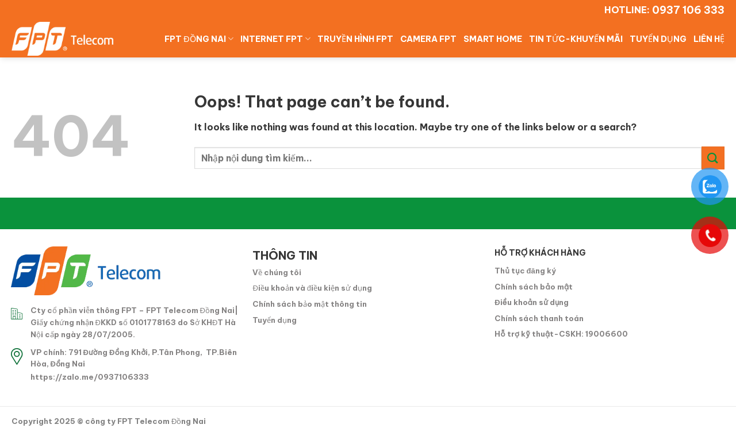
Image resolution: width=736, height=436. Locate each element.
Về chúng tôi (276, 272)
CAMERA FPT (428, 39)
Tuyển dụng (274, 320)
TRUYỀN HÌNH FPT (355, 39)
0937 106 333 (688, 10)
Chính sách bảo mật (533, 286)
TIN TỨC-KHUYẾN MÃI (576, 39)
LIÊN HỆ (708, 39)
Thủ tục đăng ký (525, 270)
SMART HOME (492, 39)
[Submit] (713, 157)
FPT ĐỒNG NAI (198, 38)
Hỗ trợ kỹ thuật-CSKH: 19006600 (561, 333)
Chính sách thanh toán (539, 318)
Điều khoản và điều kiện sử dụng (312, 287)
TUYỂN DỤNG (658, 39)
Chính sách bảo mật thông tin (309, 303)
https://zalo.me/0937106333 (89, 376)
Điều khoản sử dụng (531, 302)
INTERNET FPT (275, 38)
